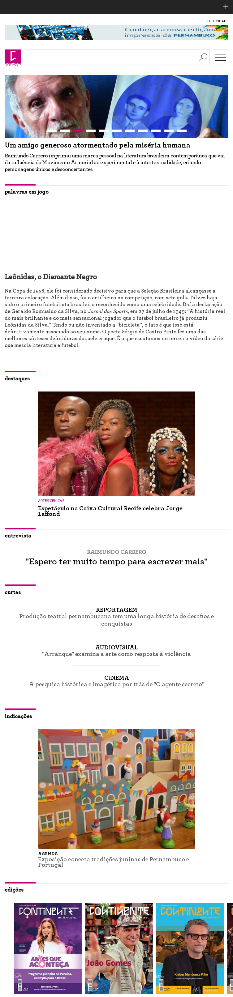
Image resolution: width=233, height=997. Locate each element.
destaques (17, 379)
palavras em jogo (27, 192)
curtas (13, 592)
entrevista (18, 536)
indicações (18, 716)
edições (14, 890)
